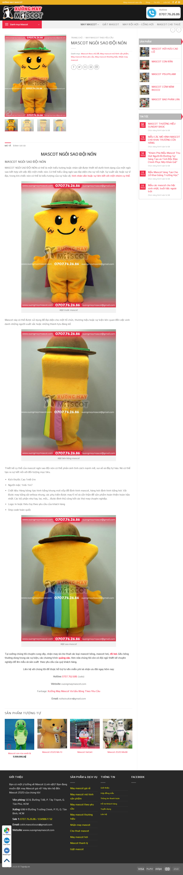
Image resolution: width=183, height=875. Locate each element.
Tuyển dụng (106, 809)
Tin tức (157, 2)
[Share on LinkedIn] (96, 67)
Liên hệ (166, 2)
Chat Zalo (6, 841)
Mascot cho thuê (169, 24)
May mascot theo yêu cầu (99, 37)
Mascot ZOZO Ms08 (117, 752)
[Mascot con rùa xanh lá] (19, 734)
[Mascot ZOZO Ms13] (52, 734)
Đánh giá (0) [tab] (19, 145)
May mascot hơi (79, 837)
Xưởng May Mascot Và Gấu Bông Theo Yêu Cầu (74, 691)
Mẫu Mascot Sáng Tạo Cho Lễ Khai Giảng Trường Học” (163, 174)
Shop (148, 2)
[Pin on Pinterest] (90, 67)
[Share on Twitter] (79, 67)
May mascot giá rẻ (80, 788)
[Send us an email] (179, 2)
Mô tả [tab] (8, 145)
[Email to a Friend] (85, 67)
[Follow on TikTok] (176, 2)
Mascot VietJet (84, 752)
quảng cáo (64, 657)
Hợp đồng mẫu (107, 793)
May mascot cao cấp (132, 2)
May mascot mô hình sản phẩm (114, 53)
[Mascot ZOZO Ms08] (118, 734)
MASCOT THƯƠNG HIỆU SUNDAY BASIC (162, 125)
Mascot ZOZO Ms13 (52, 752)
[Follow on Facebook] (173, 2)
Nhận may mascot (80, 824)
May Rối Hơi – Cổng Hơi (138, 24)
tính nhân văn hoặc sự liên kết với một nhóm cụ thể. (101, 175)
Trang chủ (77, 37)
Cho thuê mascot (79, 830)
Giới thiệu (105, 788)
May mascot (90, 24)
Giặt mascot (111, 24)
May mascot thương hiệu (106, 57)
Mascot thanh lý (79, 843)
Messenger (7, 851)
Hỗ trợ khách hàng (109, 804)
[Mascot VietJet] (85, 734)
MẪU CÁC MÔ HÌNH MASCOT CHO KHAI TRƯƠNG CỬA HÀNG (164, 139)
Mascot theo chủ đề (90, 53)
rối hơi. (113, 653)
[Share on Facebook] (73, 67)
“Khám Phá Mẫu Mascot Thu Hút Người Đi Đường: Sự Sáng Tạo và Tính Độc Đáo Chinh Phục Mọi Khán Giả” (164, 157)
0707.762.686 (69, 676)
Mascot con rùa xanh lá (19, 753)
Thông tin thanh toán (110, 798)
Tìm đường (7, 831)
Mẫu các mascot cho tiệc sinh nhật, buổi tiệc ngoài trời (162, 188)
